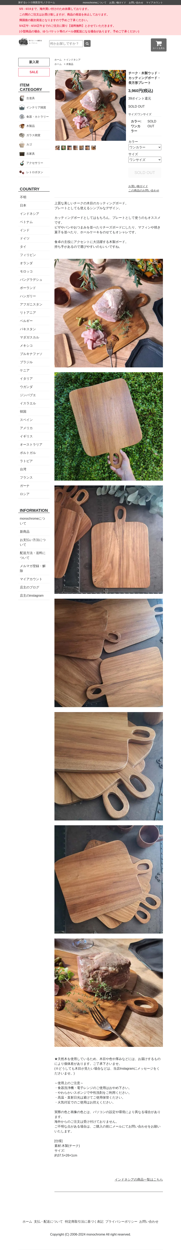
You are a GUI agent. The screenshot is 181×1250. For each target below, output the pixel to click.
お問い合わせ (136, 2)
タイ (23, 246)
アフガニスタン (31, 304)
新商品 (25, 531)
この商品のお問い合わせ (143, 190)
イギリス (26, 436)
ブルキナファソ (31, 354)
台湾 (23, 469)
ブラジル (26, 362)
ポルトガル (28, 452)
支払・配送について (48, 1221)
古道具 (30, 98)
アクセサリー (34, 162)
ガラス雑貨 (33, 135)
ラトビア (26, 461)
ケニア (25, 370)
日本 (23, 205)
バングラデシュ (31, 279)
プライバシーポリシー (121, 1221)
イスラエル (28, 403)
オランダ (26, 263)
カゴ (29, 144)
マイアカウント (154, 2)
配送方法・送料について (33, 555)
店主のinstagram (32, 595)
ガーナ (25, 485)
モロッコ (26, 271)
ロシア (25, 494)
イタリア (26, 378)
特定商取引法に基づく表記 (84, 1221)
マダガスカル (29, 337)
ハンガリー (28, 296)
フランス (26, 477)
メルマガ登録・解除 (33, 568)
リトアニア (28, 312)
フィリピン (28, 255)
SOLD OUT (144, 172)
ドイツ (25, 238)
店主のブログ (29, 587)
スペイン (26, 419)
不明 (23, 197)
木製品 (69, 64)
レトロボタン (34, 172)
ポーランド (28, 288)
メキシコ (26, 345)
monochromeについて (94, 2)
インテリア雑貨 (36, 107)
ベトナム (26, 222)
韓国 (23, 411)
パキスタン (28, 329)
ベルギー (26, 321)
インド (25, 230)
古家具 (30, 153)
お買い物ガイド (117, 2)
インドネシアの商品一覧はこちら (139, 1179)
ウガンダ (26, 387)
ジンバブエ (28, 395)
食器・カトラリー (37, 116)
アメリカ (26, 428)
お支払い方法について (33, 542)
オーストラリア (31, 444)
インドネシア (73, 59)
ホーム (58, 59)
